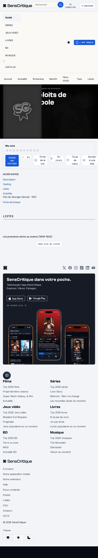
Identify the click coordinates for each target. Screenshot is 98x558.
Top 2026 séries (59, 386)
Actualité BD (10, 452)
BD (5, 432)
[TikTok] (81, 269)
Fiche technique (11, 202)
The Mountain (58, 442)
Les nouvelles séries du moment (68, 400)
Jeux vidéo (11, 407)
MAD (6, 447)
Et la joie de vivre (59, 417)
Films (7, 381)
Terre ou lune (10, 442)
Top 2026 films (11, 386)
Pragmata (8, 421)
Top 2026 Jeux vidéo (14, 412)
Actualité (8, 400)
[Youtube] (93, 269)
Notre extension (12, 479)
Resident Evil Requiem (15, 417)
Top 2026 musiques (61, 438)
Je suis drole (57, 421)
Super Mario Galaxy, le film (18, 396)
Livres (55, 407)
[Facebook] (70, 269)
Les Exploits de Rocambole (48, 88)
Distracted (55, 447)
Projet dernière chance (15, 391)
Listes (8, 216)
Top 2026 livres (58, 412)
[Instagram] (76, 269)
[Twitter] (64, 269)
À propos (8, 468)
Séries (55, 381)
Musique (57, 432)
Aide (5, 484)
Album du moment (60, 452)
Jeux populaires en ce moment (20, 426)
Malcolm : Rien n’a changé (64, 396)
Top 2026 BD (10, 438)
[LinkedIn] (87, 269)
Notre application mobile (16, 474)
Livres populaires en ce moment (68, 426)
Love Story (56, 391)
